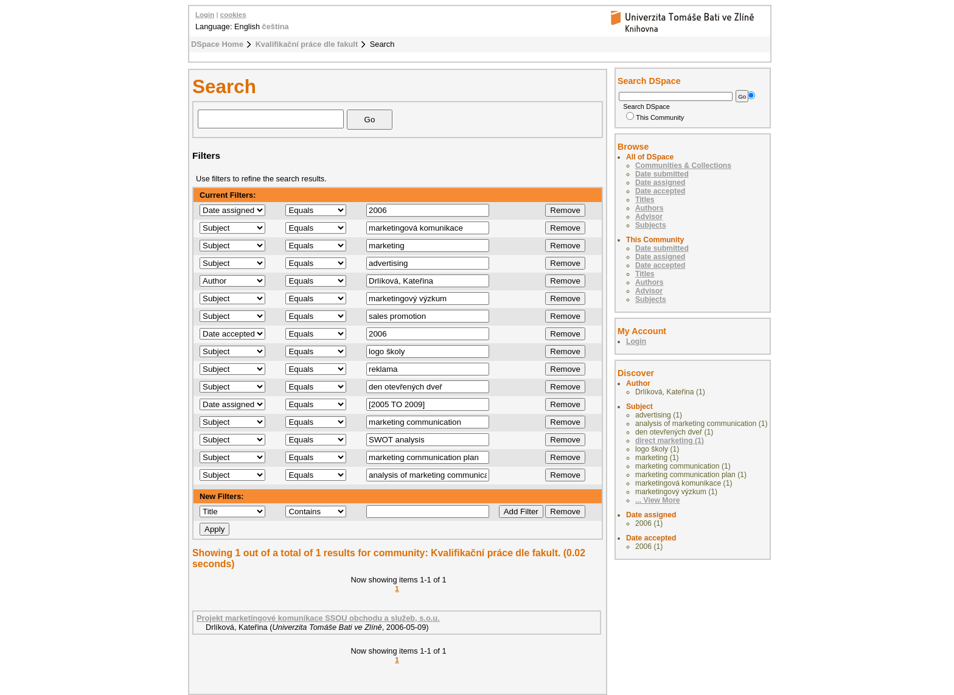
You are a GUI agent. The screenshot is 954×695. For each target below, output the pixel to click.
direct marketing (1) (669, 440)
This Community (655, 117)
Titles (645, 199)
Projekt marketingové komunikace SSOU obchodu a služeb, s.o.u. (318, 618)
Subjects (650, 225)
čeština (275, 26)
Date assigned (660, 182)
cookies (233, 14)
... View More (657, 500)
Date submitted (662, 174)
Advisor (649, 216)
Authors (649, 208)
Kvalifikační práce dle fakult (307, 44)
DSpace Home (217, 44)
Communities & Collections (683, 165)
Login (204, 14)
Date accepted (660, 191)
